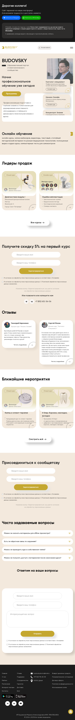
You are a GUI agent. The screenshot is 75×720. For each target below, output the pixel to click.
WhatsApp (8, 30)
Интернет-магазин (8, 687)
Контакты (5, 691)
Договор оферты (57, 680)
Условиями (55, 278)
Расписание (6, 684)
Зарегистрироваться (36, 271)
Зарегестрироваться (30, 487)
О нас (4, 677)
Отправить (38, 634)
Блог (18, 691)
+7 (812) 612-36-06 (43, 302)
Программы (11, 94)
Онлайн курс (51, 89)
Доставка (20, 687)
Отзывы (19, 673)
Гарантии (20, 684)
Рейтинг (4, 680)
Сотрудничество (22, 680)
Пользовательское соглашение (62, 677)
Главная (4, 673)
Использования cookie (59, 687)
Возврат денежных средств (61, 673)
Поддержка (20, 677)
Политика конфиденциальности (62, 684)
